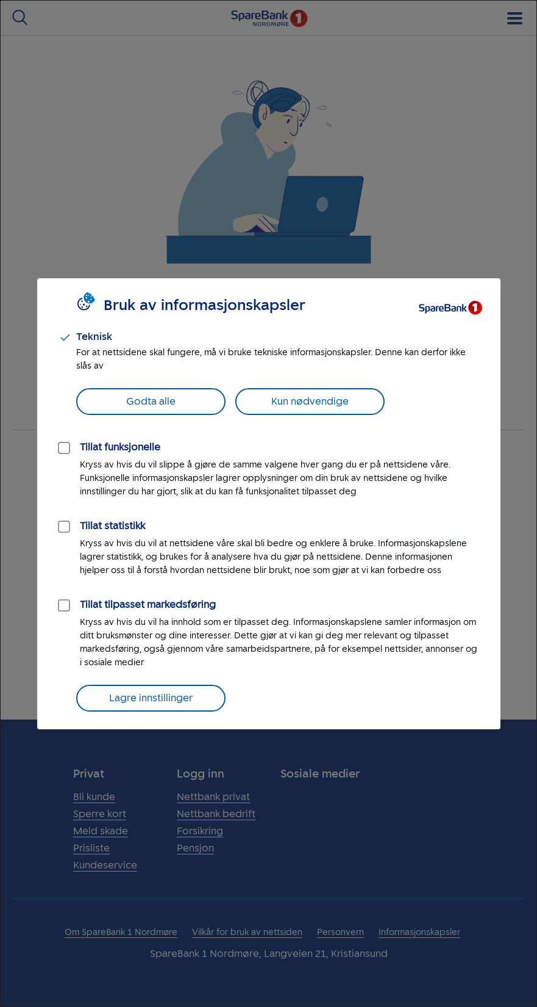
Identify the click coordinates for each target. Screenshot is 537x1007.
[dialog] (268, 503)
